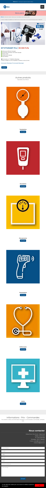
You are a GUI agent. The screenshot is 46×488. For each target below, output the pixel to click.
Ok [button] (39, 485)
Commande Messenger (18, 63)
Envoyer (23, 478)
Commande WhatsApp (6, 63)
